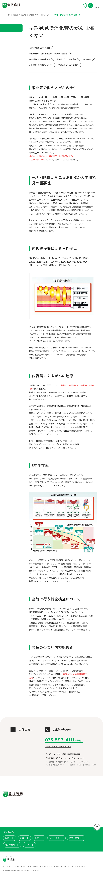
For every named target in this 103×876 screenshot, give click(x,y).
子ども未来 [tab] (56, 838)
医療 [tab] (9, 838)
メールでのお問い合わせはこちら (58, 746)
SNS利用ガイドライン (41, 866)
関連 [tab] (29, 844)
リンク (5, 866)
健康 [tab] (39, 838)
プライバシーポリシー (20, 866)
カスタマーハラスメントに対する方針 (68, 866)
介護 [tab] (24, 838)
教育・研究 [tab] (76, 838)
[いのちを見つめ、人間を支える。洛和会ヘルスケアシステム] (9, 859)
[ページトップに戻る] (96, 826)
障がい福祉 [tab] (12, 844)
